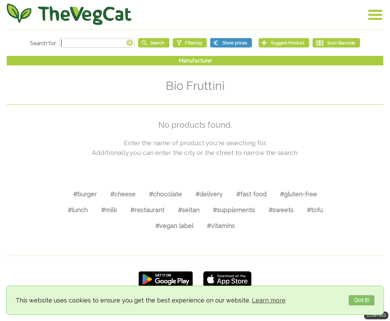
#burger (85, 194)
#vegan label (174, 225)
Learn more (269, 300)
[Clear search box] (129, 42)
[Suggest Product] (284, 42)
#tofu (315, 210)
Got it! (361, 300)
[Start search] (153, 42)
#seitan (188, 210)
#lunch (78, 210)
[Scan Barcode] (336, 42)
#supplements (234, 210)
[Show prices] (231, 42)
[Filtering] (190, 42)
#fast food (251, 194)
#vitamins (221, 225)
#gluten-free (298, 194)
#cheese (122, 194)
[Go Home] (69, 14)
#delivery (209, 194)
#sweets (280, 210)
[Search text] (97, 42)
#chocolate (165, 194)
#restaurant (147, 210)
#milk (109, 210)
